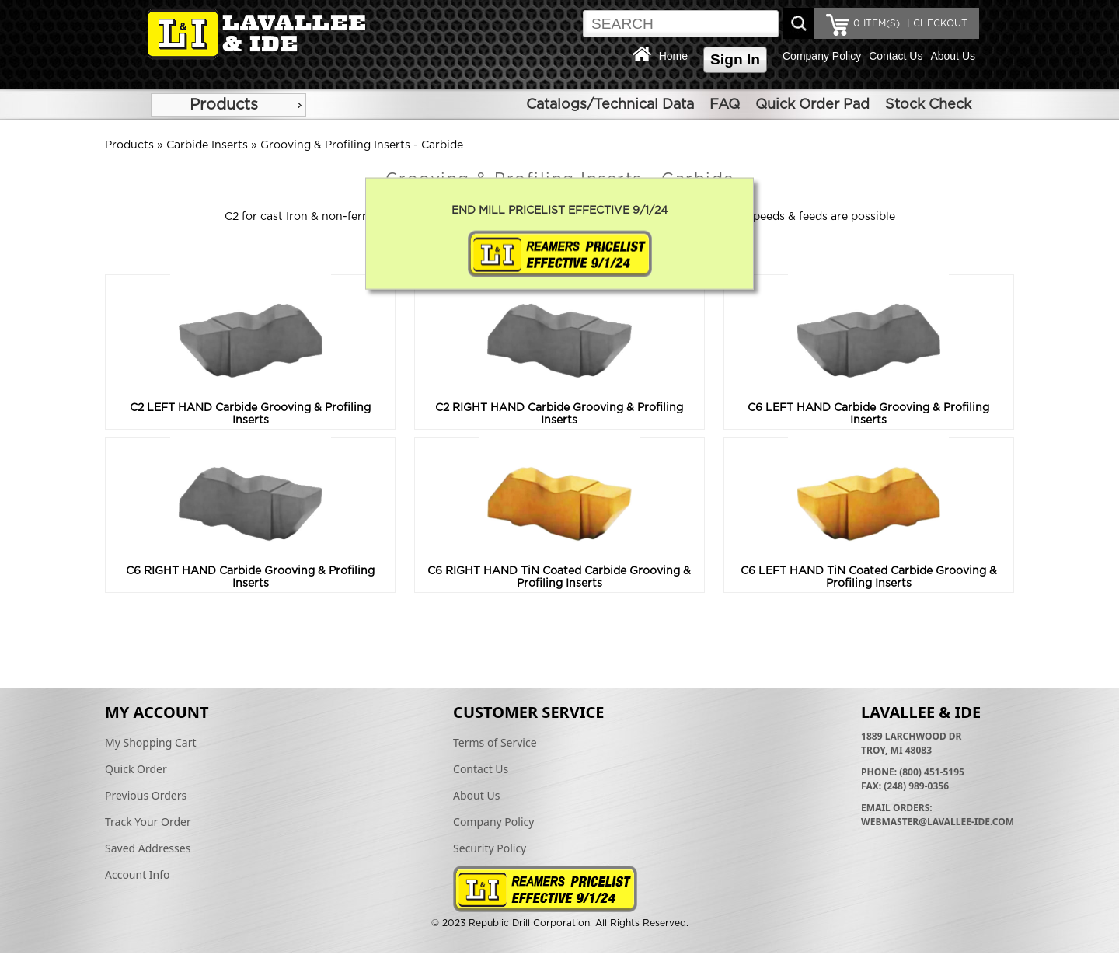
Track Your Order (148, 821)
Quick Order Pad (812, 105)
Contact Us (895, 56)
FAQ (724, 105)
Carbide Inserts (207, 145)
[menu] (228, 105)
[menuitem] (228, 105)
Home (673, 56)
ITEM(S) (876, 23)
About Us (952, 56)
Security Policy (489, 848)
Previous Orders (145, 795)
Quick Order (136, 768)
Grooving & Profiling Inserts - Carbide (361, 145)
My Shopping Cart (151, 742)
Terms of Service (495, 742)
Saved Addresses (147, 848)
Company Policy (822, 56)
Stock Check (928, 105)
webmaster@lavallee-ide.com (937, 821)
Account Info (137, 874)
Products (224, 105)
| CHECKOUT (935, 23)
